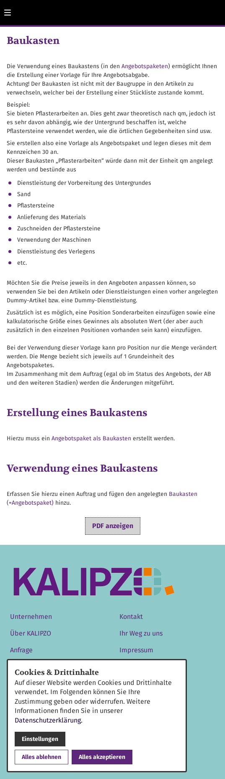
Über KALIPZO (30, 633)
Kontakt (131, 617)
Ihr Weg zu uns (141, 633)
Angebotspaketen (145, 66)
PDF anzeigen (112, 526)
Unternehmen (31, 617)
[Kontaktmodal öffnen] (215, 10)
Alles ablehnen (41, 757)
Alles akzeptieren (102, 757)
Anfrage (21, 650)
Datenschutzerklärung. (49, 720)
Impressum (136, 650)
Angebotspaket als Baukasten (91, 438)
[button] (7, 12)
